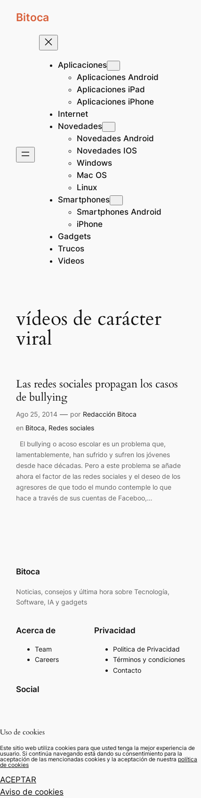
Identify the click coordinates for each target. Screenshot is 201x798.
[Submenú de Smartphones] (116, 200)
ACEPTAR (18, 779)
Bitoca (32, 17)
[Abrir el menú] (25, 154)
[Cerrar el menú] (48, 42)
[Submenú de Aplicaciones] (113, 66)
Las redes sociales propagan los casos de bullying (97, 390)
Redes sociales (71, 428)
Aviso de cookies (32, 792)
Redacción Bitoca (110, 414)
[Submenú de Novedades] (108, 127)
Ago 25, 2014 (36, 414)
